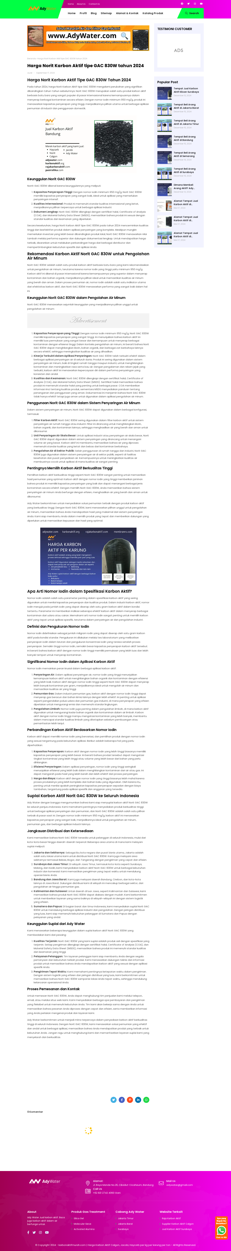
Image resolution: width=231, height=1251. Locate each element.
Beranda (31, 58)
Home (71, 4)
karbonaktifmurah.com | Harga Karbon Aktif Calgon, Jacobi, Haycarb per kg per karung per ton (114, 1245)
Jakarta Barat (125, 1223)
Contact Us (94, 4)
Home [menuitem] (72, 13)
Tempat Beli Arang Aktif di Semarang (185, 154)
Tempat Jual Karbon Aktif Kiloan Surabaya (186, 90)
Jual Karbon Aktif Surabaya (177, 1229)
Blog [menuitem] (94, 13)
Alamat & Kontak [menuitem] (127, 13)
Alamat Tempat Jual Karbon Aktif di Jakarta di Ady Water (186, 234)
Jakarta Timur (125, 1218)
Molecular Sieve (82, 1223)
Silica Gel (79, 1218)
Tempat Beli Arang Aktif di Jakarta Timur (186, 122)
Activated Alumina (84, 1229)
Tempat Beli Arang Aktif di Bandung (185, 138)
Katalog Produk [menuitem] (153, 13)
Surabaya (123, 1229)
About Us (81, 4)
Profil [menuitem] (83, 13)
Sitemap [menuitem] (106, 13)
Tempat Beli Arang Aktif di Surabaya (185, 170)
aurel (29, 72)
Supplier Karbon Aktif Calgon (178, 1223)
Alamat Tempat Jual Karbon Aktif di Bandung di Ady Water (187, 218)
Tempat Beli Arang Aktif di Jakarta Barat (186, 106)
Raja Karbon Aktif (171, 1218)
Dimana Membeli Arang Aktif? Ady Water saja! (183, 186)
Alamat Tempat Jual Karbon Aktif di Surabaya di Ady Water (186, 202)
